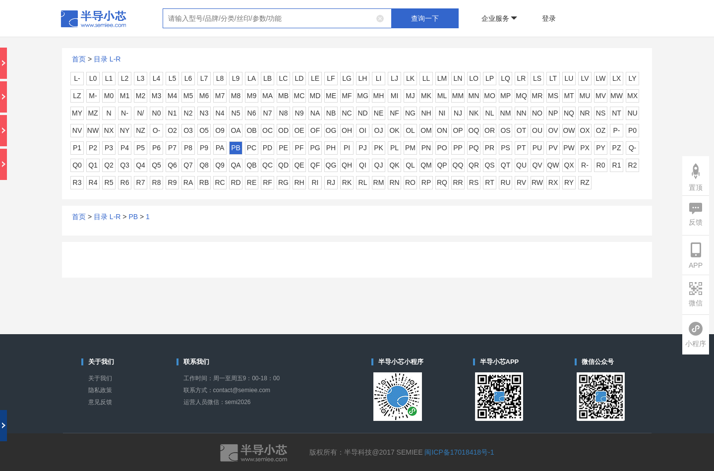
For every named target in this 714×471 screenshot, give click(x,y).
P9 (204, 148)
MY (77, 113)
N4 (220, 113)
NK (473, 113)
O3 (188, 130)
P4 (124, 148)
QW (553, 165)
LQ (505, 78)
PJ (362, 148)
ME (331, 96)
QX (569, 165)
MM (458, 96)
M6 (204, 96)
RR (458, 182)
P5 (140, 148)
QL (410, 165)
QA (235, 165)
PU (537, 148)
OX (585, 130)
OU (537, 130)
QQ (458, 165)
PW (569, 148)
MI (395, 96)
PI (347, 148)
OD (283, 130)
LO (473, 78)
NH (426, 113)
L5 (173, 78)
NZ (140, 130)
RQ (442, 182)
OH (347, 130)
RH (299, 182)
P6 (156, 148)
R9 (172, 182)
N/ (140, 113)
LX (616, 78)
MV (600, 96)
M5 (188, 96)
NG (410, 113)
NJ (458, 113)
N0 (156, 113)
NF (394, 113)
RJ (331, 182)
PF (299, 148)
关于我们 (100, 378)
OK (394, 130)
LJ (394, 78)
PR (489, 148)
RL (362, 182)
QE (299, 165)
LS (537, 78)
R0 (600, 165)
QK (394, 165)
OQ (474, 130)
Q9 (220, 165)
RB (204, 182)
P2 (93, 148)
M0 (109, 96)
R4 (93, 182)
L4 (157, 78)
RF (267, 182)
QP (442, 165)
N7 (267, 113)
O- (157, 130)
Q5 (156, 165)
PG (315, 148)
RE (251, 182)
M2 (140, 96)
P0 (632, 130)
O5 (204, 130)
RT (489, 182)
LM (442, 78)
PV (553, 148)
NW (93, 130)
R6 (124, 182)
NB (331, 113)
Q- (633, 148)
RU (505, 182)
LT (553, 78)
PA (220, 148)
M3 (156, 96)
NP (553, 113)
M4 (172, 96)
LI (379, 78)
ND (362, 113)
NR (585, 113)
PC (251, 148)
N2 (188, 113)
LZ (77, 96)
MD (315, 96)
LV (585, 78)
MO (489, 96)
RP (426, 182)
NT (616, 113)
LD (299, 78)
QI (362, 165)
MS (553, 96)
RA (188, 182)
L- (77, 78)
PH (331, 148)
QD (283, 165)
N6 (251, 113)
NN (521, 113)
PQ (473, 148)
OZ (600, 130)
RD (235, 182)
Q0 (77, 165)
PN (426, 148)
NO (537, 113)
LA (251, 78)
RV (521, 182)
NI (442, 113)
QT (505, 165)
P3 (109, 148)
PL (394, 148)
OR (489, 130)
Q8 (204, 165)
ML (442, 96)
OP (458, 130)
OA (235, 130)
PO (442, 148)
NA (315, 113)
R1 (616, 165)
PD (267, 148)
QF (315, 165)
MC (299, 96)
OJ (378, 130)
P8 (188, 148)
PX (585, 148)
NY (124, 130)
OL (410, 130)
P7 (172, 148)
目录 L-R (107, 59)
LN (458, 78)
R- (585, 165)
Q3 (124, 165)
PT (521, 148)
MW (616, 96)
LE (315, 78)
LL (426, 78)
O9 (220, 130)
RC (220, 182)
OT (521, 130)
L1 (109, 78)
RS (473, 182)
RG (283, 182)
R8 (156, 182)
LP (489, 78)
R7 (140, 182)
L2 (125, 78)
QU (521, 165)
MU (585, 96)
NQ (569, 113)
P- (616, 130)
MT (569, 96)
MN (474, 96)
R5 (109, 182)
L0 (93, 78)
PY (600, 148)
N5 (236, 113)
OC (267, 130)
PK (378, 148)
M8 (235, 96)
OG (331, 130)
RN (394, 182)
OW (569, 130)
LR (521, 78)
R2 (632, 165)
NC (347, 113)
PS (505, 148)
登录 (549, 18)
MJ (410, 96)
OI (362, 130)
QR (474, 165)
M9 (251, 96)
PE (283, 148)
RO (410, 182)
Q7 (188, 165)
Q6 (172, 165)
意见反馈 (100, 402)
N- (124, 113)
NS (600, 113)
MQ (521, 96)
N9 (299, 113)
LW (601, 78)
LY (632, 78)
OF (315, 130)
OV (553, 130)
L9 (236, 78)
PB (235, 148)
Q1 (93, 165)
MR (537, 96)
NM (505, 113)
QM (426, 165)
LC (283, 78)
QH (347, 165)
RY (569, 182)
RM (378, 182)
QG (331, 165)
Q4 (140, 165)
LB (267, 78)
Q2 (109, 165)
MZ (93, 113)
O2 (172, 130)
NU (632, 113)
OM (426, 130)
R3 (77, 182)
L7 (204, 78)
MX (632, 96)
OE (299, 130)
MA (267, 96)
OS (505, 130)
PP (458, 148)
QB (251, 165)
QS (489, 165)
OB (251, 130)
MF (347, 96)
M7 (220, 96)
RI (315, 182)
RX (553, 182)
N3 (204, 113)
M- (93, 96)
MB (283, 96)
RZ (585, 182)
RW (537, 182)
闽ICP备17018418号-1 (459, 452)
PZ (616, 148)
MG (362, 96)
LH (362, 78)
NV (77, 130)
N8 (283, 113)
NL (489, 113)
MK (426, 96)
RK (347, 182)
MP (505, 96)
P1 (77, 148)
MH (378, 96)
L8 (220, 78)
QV (537, 165)
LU (569, 78)
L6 (188, 78)
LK (410, 78)
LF (331, 78)
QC (267, 165)
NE (378, 113)
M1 (124, 96)
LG (347, 78)
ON (442, 130)
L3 (141, 78)
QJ (378, 165)
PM (410, 148)
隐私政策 (100, 390)
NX (109, 130)
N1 (172, 113)
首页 (79, 59)
